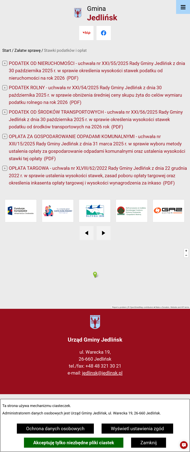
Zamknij (148, 442)
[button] (184, 445)
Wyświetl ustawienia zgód (137, 428)
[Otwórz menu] (183, 7)
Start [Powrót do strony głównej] (6, 50)
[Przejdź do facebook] (103, 33)
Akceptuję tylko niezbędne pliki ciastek (73, 442)
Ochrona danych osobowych (55, 428)
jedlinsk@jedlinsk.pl (102, 373)
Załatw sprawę (27, 50)
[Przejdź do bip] (86, 33)
